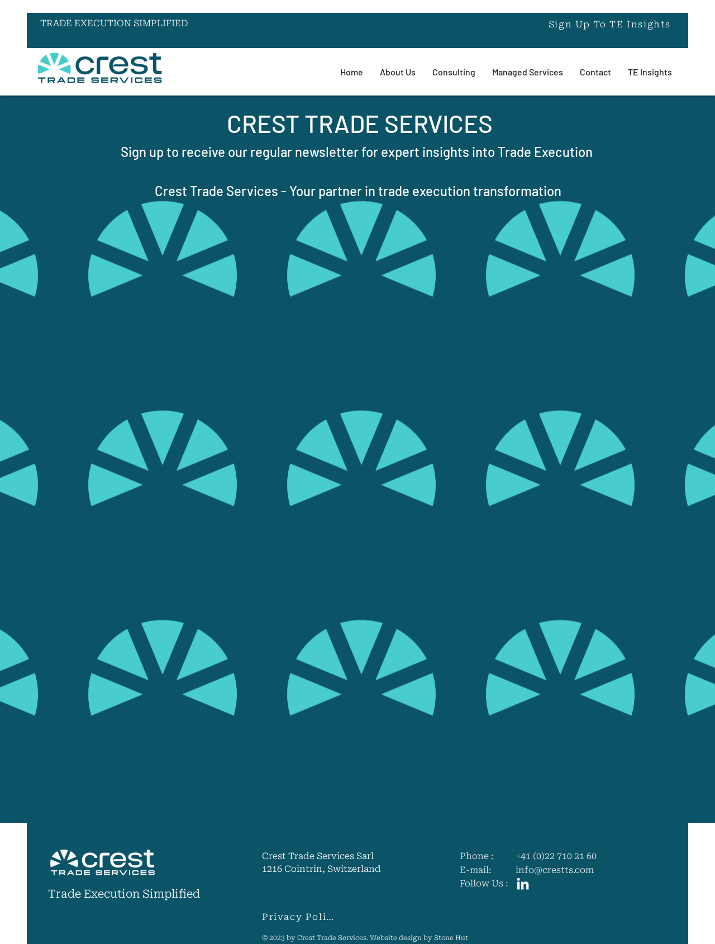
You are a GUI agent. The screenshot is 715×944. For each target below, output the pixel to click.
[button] (611, 24)
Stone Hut (451, 938)
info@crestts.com (555, 870)
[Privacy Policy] (301, 917)
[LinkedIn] (523, 885)
